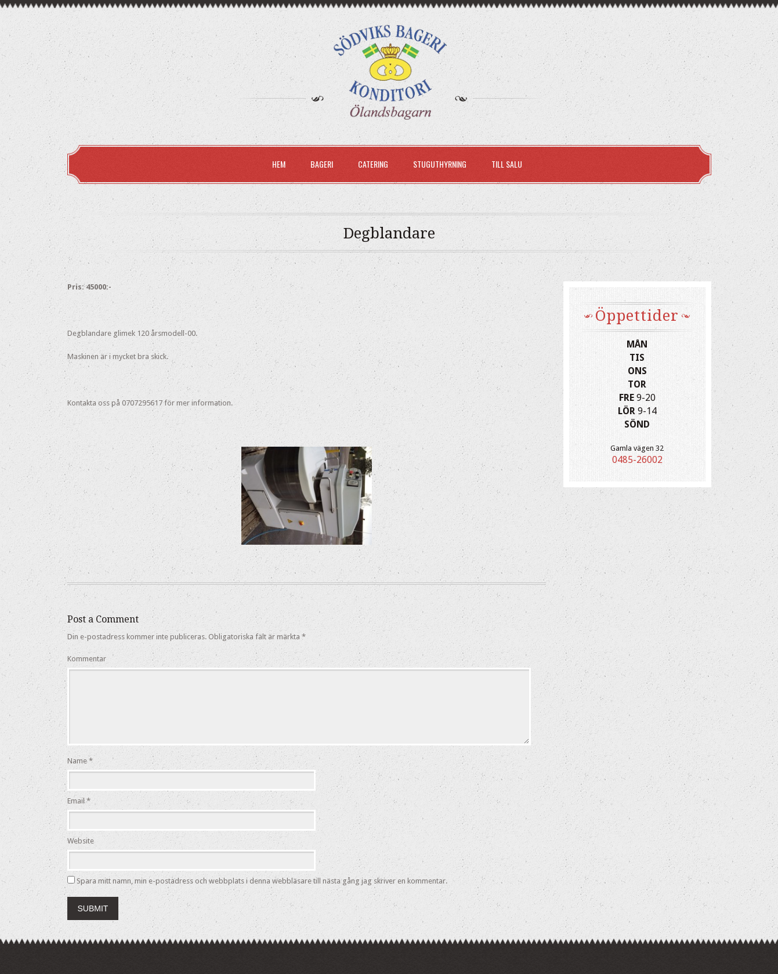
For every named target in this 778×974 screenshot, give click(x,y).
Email (76, 800)
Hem (278, 164)
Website (80, 841)
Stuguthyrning (439, 164)
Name (77, 760)
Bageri (321, 164)
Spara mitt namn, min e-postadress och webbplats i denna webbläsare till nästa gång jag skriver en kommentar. (262, 881)
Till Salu (506, 164)
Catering (373, 164)
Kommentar (86, 658)
